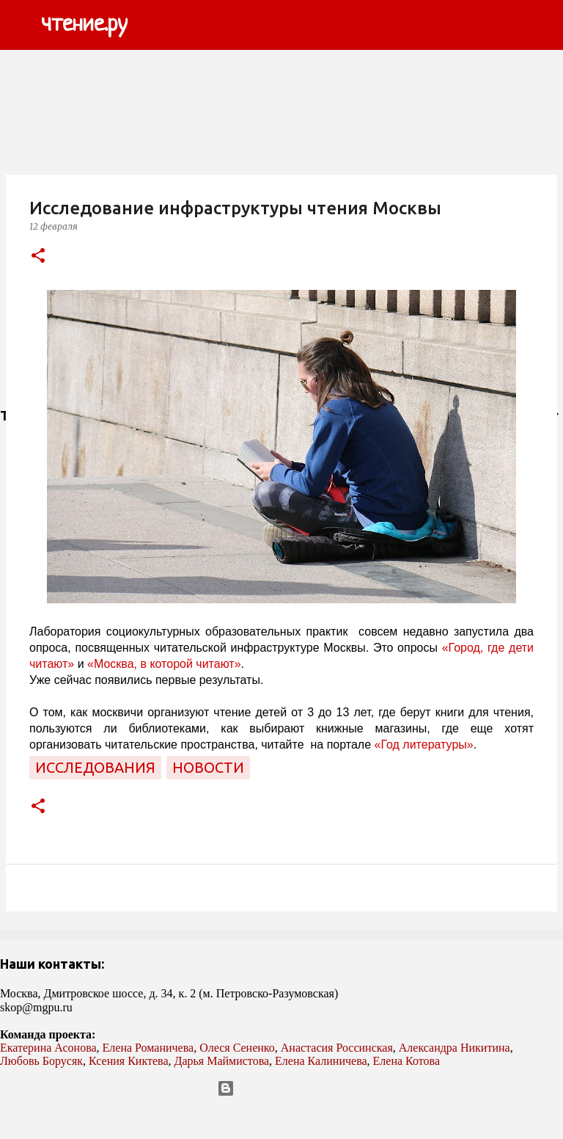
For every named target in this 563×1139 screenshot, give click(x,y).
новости (208, 767)
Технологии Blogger (282, 1088)
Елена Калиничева (321, 1061)
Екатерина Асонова (48, 1047)
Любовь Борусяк (41, 1061)
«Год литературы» (424, 744)
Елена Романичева (148, 1047)
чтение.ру (84, 24)
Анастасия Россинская (337, 1047)
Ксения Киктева (129, 1061)
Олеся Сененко (237, 1047)
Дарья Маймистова (222, 1061)
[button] (38, 256)
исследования (95, 767)
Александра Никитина (454, 1047)
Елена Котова (406, 1061)
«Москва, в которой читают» (164, 664)
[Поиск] (148, 25)
